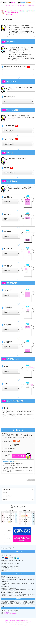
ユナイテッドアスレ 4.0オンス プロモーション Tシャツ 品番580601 (20, 5)
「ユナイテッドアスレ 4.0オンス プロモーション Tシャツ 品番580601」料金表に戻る (20, 12)
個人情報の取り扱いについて (25, 620)
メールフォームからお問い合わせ (9, 613)
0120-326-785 (6, 612)
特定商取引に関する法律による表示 (12, 620)
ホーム (2, 5)
